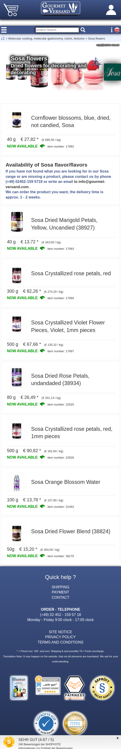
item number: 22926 (60, 457)
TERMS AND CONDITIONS (60, 642)
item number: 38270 (60, 556)
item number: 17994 (60, 298)
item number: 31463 (60, 506)
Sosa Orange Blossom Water (65, 482)
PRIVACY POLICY (60, 637)
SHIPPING (60, 587)
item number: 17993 (60, 248)
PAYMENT (60, 592)
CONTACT (60, 597)
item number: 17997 (60, 351)
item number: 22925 (60, 404)
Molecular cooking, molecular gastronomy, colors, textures (46, 38)
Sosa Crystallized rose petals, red (71, 273)
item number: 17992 (60, 146)
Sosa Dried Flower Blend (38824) (70, 531)
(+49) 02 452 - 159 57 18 (60, 615)
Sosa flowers (96, 38)
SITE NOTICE (60, 632)
